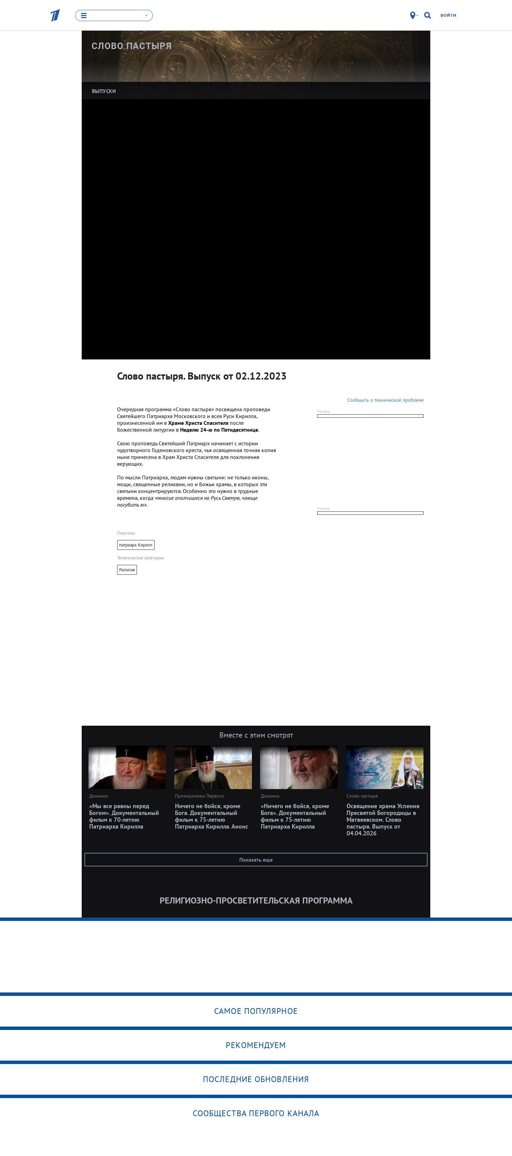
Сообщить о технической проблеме (385, 400)
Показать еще (256, 859)
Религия (127, 570)
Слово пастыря (132, 46)
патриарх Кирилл (136, 545)
